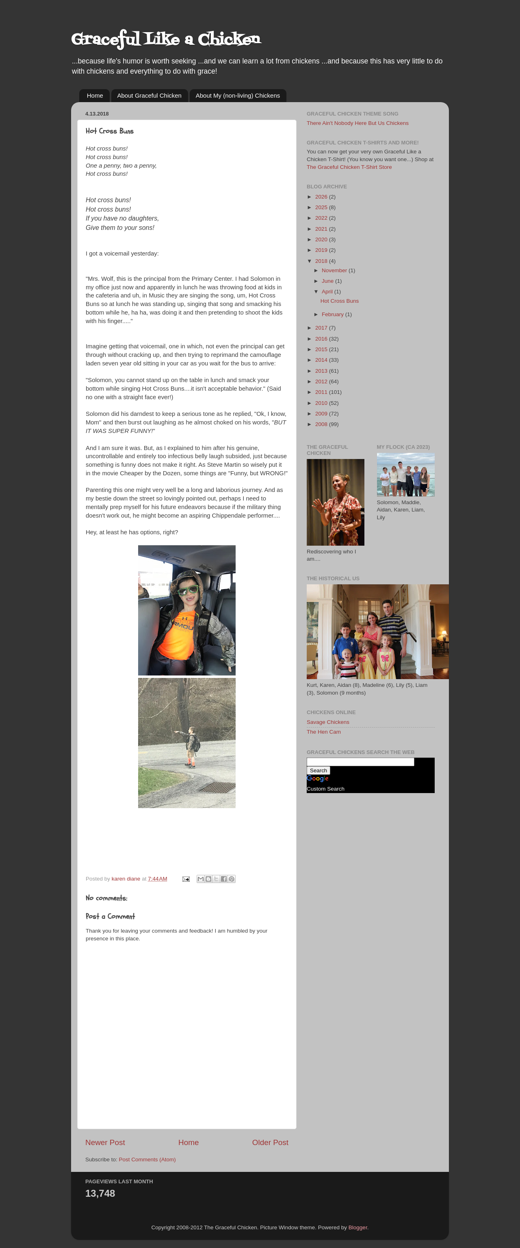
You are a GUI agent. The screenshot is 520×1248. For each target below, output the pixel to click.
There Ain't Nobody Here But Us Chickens (358, 123)
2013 (322, 371)
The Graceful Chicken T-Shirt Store (349, 167)
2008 (322, 424)
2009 (322, 414)
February (333, 314)
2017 (322, 328)
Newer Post (105, 1142)
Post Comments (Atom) (147, 1159)
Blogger (358, 1227)
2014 (322, 360)
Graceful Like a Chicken (165, 40)
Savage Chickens (328, 722)
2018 (322, 261)
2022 (322, 218)
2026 (322, 197)
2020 (322, 239)
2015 (322, 349)
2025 (322, 207)
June (328, 281)
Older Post (270, 1142)
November (335, 270)
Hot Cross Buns (340, 301)
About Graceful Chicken (149, 95)
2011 (322, 392)
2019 (322, 250)
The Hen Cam (324, 732)
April (328, 292)
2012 (322, 381)
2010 (322, 403)
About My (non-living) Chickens (238, 95)
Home (95, 95)
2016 (322, 339)
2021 (322, 229)
